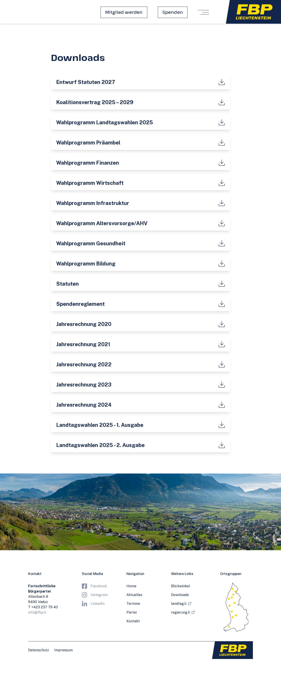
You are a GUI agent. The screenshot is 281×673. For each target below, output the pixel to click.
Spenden (172, 12)
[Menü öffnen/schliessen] (203, 12)
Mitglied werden (124, 12)
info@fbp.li (37, 612)
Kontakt (133, 621)
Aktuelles (134, 595)
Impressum (63, 650)
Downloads (180, 595)
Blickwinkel (180, 586)
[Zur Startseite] (253, 12)
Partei (131, 612)
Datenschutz (38, 650)
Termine (133, 604)
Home (131, 586)
